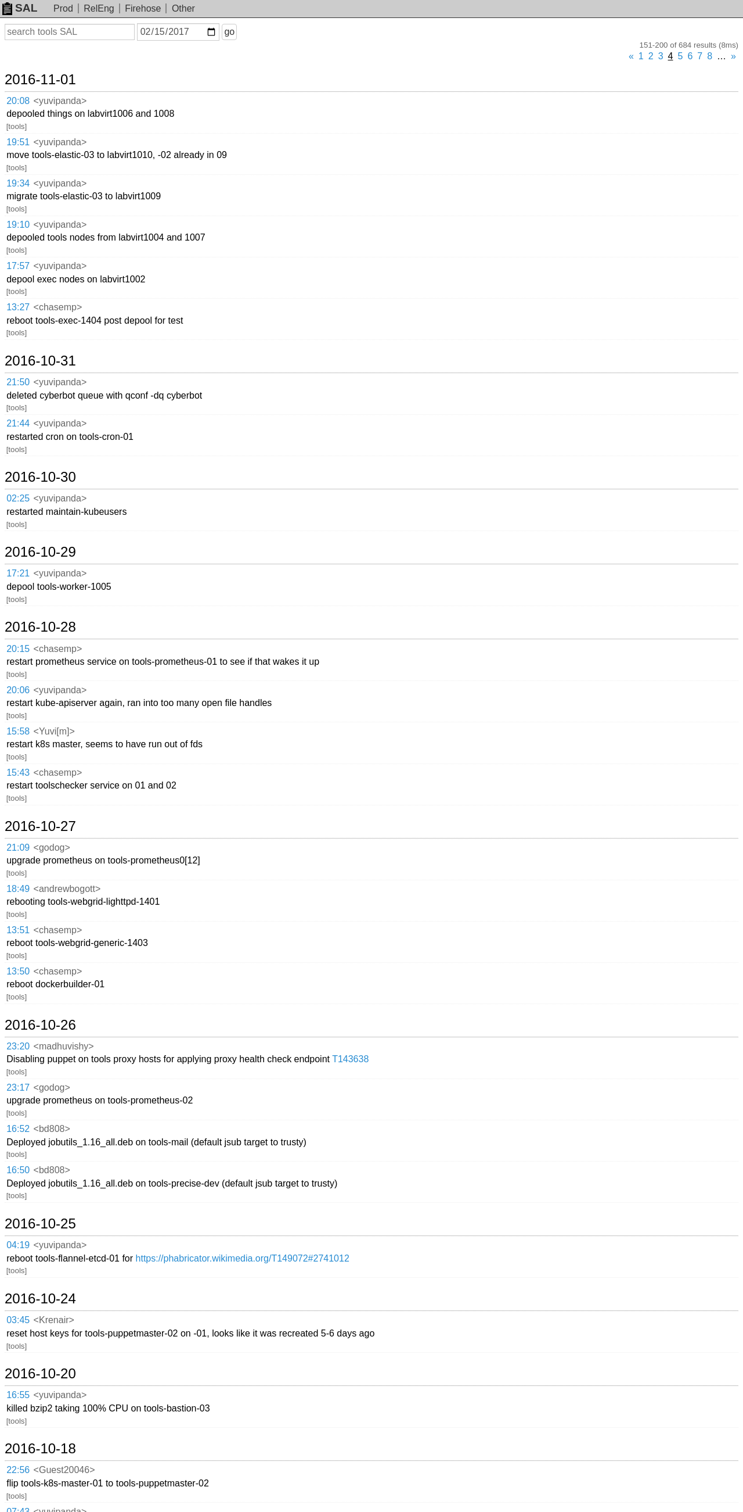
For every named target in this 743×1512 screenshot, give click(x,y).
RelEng (99, 8)
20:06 (18, 690)
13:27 (18, 307)
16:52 (18, 1129)
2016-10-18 (40, 1448)
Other (183, 8)
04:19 (18, 1245)
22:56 (18, 1470)
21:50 (18, 382)
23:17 (18, 1087)
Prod (63, 8)
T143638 (350, 1059)
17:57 (18, 266)
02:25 (18, 498)
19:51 (18, 142)
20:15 (18, 649)
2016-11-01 (40, 79)
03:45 (18, 1320)
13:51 (18, 930)
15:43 (18, 773)
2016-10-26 (40, 1025)
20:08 (18, 101)
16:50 (18, 1170)
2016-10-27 (40, 826)
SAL (19, 8)
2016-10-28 (40, 627)
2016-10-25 (40, 1223)
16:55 (18, 1395)
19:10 (18, 225)
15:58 (18, 731)
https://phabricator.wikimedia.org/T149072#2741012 (242, 1258)
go (229, 32)
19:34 (18, 183)
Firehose (143, 8)
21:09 (18, 847)
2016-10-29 (40, 552)
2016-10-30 (40, 477)
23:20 (18, 1046)
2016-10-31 (40, 361)
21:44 (18, 423)
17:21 (18, 573)
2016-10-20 (40, 1373)
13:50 (18, 971)
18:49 (18, 889)
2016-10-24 (40, 1298)
